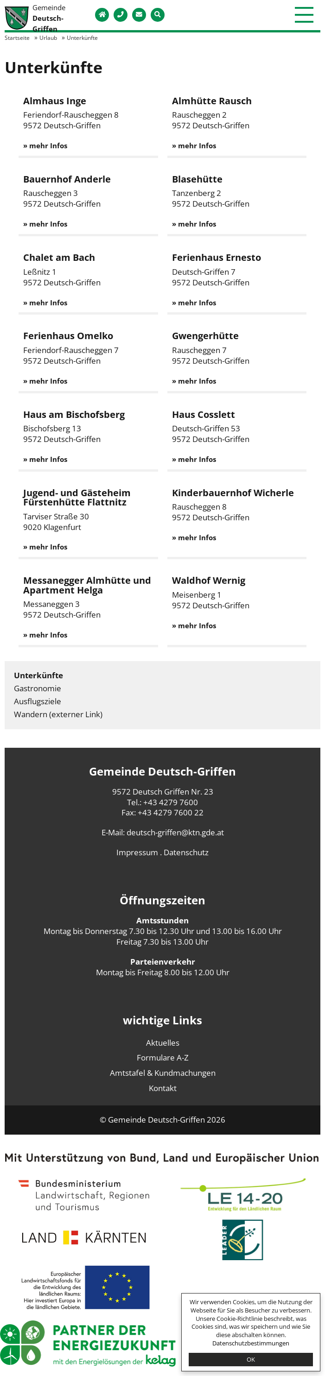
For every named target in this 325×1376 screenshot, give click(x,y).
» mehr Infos (45, 145)
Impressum (137, 852)
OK (251, 1359)
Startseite (17, 37)
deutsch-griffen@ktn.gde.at (175, 832)
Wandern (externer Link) (58, 714)
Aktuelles (162, 1042)
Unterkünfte (38, 675)
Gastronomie (37, 688)
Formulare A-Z (163, 1057)
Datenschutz (186, 852)
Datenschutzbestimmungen (250, 1343)
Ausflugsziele (37, 701)
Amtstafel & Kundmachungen (163, 1072)
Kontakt (163, 1088)
